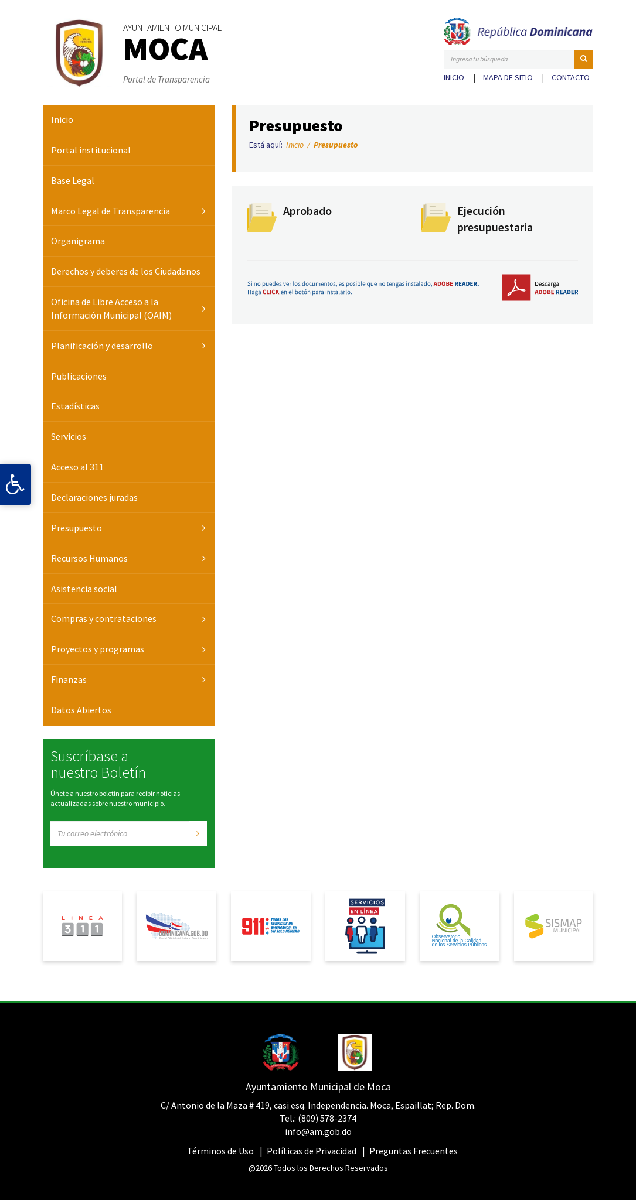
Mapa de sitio (508, 77)
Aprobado (307, 210)
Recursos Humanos (89, 558)
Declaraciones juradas (94, 497)
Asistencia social (84, 588)
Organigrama (78, 241)
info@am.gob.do (318, 1131)
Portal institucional (91, 150)
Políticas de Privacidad (311, 1151)
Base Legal (72, 180)
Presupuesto (76, 528)
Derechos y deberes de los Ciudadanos (125, 271)
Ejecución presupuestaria (495, 218)
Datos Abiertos (81, 710)
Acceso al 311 (77, 467)
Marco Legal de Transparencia (110, 211)
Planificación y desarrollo (102, 345)
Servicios (68, 436)
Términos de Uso (220, 1151)
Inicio (454, 77)
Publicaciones (79, 376)
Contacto (571, 77)
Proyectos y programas (97, 649)
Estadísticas (75, 406)
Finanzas (69, 679)
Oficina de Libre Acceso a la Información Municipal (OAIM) (111, 308)
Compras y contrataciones (104, 618)
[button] (583, 59)
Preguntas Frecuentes (413, 1151)
